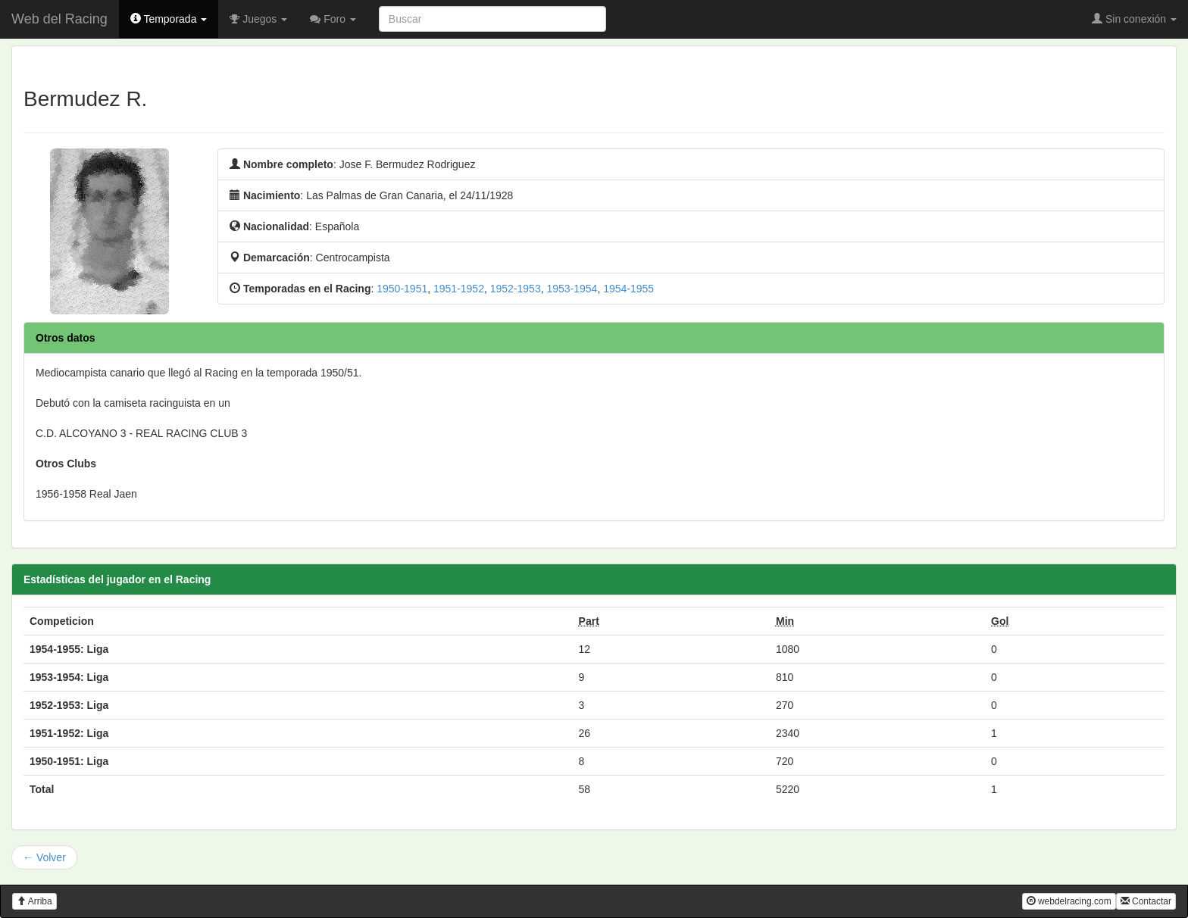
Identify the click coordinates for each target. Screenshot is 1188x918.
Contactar (1146, 901)
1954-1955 (628, 289)
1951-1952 (458, 289)
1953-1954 (571, 289)
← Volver (44, 857)
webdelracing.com (1069, 901)
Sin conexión (1134, 19)
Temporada (169, 19)
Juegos (258, 19)
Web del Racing (59, 19)
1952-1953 (515, 289)
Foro (333, 19)
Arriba (34, 901)
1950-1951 (402, 289)
